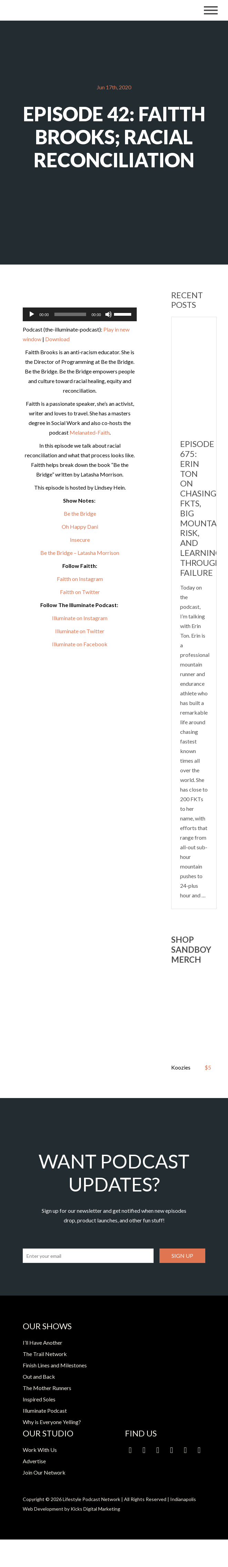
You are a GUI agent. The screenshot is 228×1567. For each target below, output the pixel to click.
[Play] (31, 314)
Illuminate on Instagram (79, 618)
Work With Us (40, 1449)
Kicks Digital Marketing (95, 1509)
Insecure (80, 539)
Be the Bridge (80, 513)
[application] (80, 314)
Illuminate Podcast (45, 1410)
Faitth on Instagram (80, 578)
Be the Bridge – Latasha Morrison (79, 552)
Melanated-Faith (90, 432)
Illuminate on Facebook (79, 644)
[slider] (70, 314)
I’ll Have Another (42, 1342)
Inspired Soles (39, 1399)
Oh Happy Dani (80, 526)
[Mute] (108, 314)
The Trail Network (45, 1354)
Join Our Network (44, 1472)
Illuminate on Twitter (79, 631)
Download (57, 339)
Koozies (180, 1067)
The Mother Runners (47, 1388)
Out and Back (39, 1376)
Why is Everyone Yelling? (52, 1422)
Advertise (34, 1461)
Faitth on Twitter (80, 592)
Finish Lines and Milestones (55, 1365)
